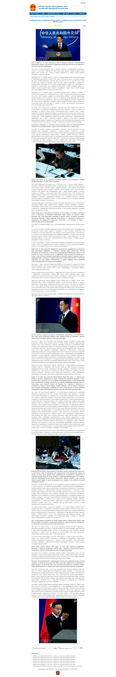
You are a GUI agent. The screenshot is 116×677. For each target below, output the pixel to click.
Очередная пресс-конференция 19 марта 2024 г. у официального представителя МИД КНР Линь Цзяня (54, 656)
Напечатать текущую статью (65, 648)
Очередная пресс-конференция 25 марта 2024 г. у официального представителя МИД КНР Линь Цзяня (54, 661)
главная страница (35, 13)
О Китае (74, 13)
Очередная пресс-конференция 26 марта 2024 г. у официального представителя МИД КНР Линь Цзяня (54, 662)
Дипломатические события (54, 13)
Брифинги (47, 16)
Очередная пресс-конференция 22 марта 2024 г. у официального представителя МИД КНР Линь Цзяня (54, 659)
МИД (43, 13)
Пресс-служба (66, 13)
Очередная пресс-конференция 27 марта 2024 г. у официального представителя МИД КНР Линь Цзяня (54, 664)
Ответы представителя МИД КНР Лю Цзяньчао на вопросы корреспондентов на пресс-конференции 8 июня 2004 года (57, 666)
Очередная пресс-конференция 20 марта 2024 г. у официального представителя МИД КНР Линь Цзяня (54, 657)
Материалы (81, 13)
